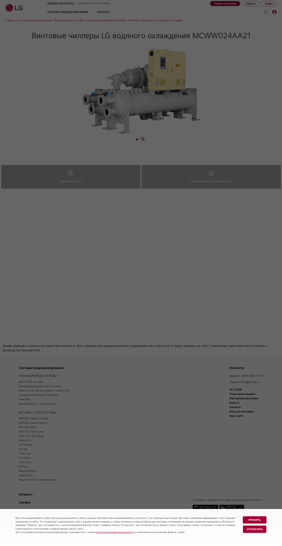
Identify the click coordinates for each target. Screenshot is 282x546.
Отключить (255, 529)
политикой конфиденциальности (115, 532)
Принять (254, 519)
